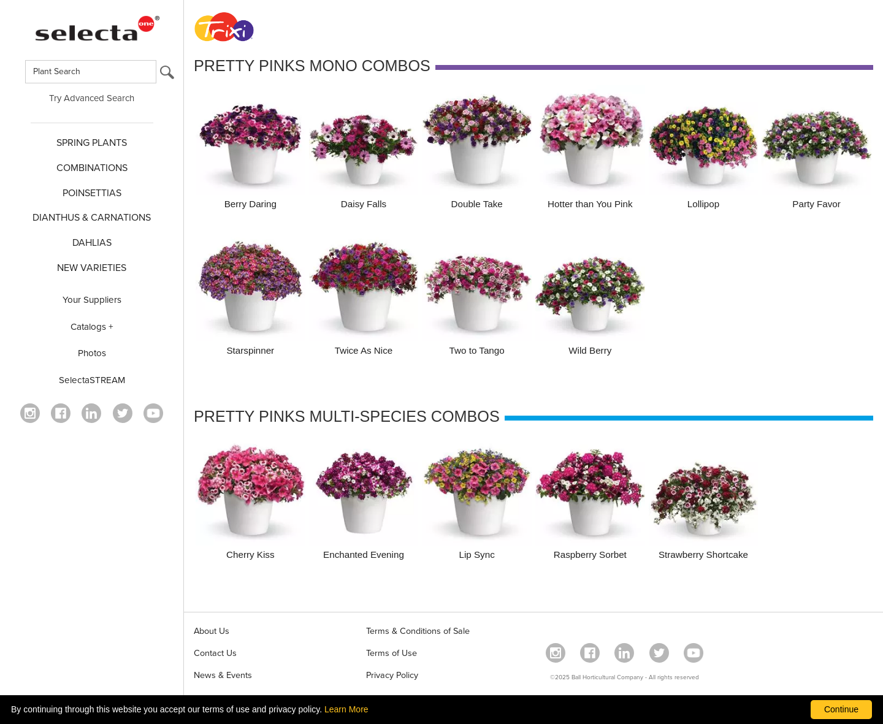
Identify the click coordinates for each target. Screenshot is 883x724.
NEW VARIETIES (91, 268)
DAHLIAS (92, 243)
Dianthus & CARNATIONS (91, 217)
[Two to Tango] (477, 296)
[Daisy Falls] (364, 149)
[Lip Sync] (477, 500)
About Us (211, 631)
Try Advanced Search (91, 98)
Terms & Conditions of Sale (418, 631)
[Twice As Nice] (364, 296)
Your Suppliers (92, 299)
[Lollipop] (704, 149)
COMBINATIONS (92, 168)
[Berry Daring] (250, 149)
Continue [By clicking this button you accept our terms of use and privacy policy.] (841, 709)
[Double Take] (477, 149)
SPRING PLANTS (91, 143)
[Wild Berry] (590, 296)
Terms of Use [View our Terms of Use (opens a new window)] (391, 653)
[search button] (167, 75)
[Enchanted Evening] (364, 500)
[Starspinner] (250, 296)
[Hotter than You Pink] (590, 149)
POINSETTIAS (92, 193)
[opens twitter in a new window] (122, 413)
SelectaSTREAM (92, 380)
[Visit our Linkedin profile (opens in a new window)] (91, 413)
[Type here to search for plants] (90, 71)
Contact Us (215, 653)
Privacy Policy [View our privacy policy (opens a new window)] (392, 675)
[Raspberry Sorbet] (590, 500)
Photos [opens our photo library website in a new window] (92, 353)
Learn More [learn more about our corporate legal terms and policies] (346, 709)
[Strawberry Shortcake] (704, 500)
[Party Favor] (816, 149)
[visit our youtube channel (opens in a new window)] (153, 413)
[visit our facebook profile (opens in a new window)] (60, 413)
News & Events (223, 675)
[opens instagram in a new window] (30, 413)
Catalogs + (92, 326)
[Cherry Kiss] (250, 500)
